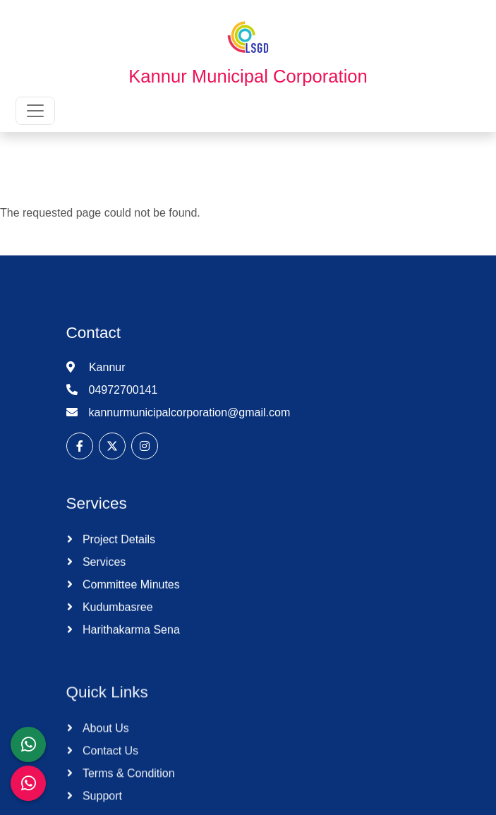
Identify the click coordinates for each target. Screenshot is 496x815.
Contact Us (109, 774)
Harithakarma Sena (130, 640)
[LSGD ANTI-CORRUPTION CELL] (28, 744)
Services (103, 573)
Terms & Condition (127, 796)
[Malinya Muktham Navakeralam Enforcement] (28, 783)
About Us (104, 751)
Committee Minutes (130, 595)
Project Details (118, 550)
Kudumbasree (116, 618)
